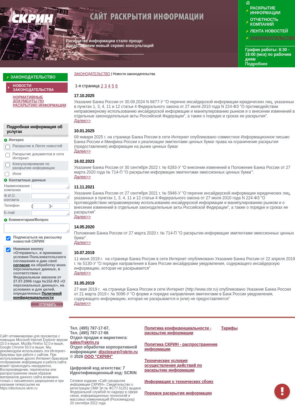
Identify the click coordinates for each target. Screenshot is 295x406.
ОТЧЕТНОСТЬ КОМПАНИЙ (264, 22)
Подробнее (256, 64)
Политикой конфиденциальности (37, 295)
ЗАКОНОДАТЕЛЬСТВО (32, 77)
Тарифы (229, 328)
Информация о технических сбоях (178, 381)
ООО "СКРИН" (98, 356)
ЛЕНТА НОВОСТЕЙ (269, 31)
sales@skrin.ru (84, 342)
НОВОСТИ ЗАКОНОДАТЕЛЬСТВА (33, 88)
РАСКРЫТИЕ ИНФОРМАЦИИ (265, 10)
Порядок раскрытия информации (178, 393)
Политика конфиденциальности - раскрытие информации (177, 330)
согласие (21, 265)
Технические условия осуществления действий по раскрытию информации (173, 365)
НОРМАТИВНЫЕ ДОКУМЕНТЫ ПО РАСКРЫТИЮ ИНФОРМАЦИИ (39, 101)
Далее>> (82, 120)
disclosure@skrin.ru (118, 351)
